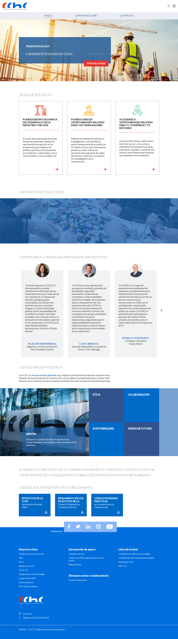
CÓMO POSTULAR (86, 15)
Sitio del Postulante (28, 586)
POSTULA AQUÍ (96, 63)
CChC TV (23, 570)
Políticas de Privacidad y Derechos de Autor (86, 559)
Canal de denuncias (78, 580)
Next (161, 310)
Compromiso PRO (27, 578)
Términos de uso (76, 554)
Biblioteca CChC (26, 566)
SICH (21, 562)
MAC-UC (122, 566)
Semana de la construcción (31, 554)
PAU (21, 558)
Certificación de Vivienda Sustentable (136, 558)
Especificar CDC (126, 562)
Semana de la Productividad (32, 574)
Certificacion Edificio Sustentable (134, 554)
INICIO (48, 15)
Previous (16, 310)
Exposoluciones (26, 582)
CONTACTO (127, 15)
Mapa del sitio (75, 564)
